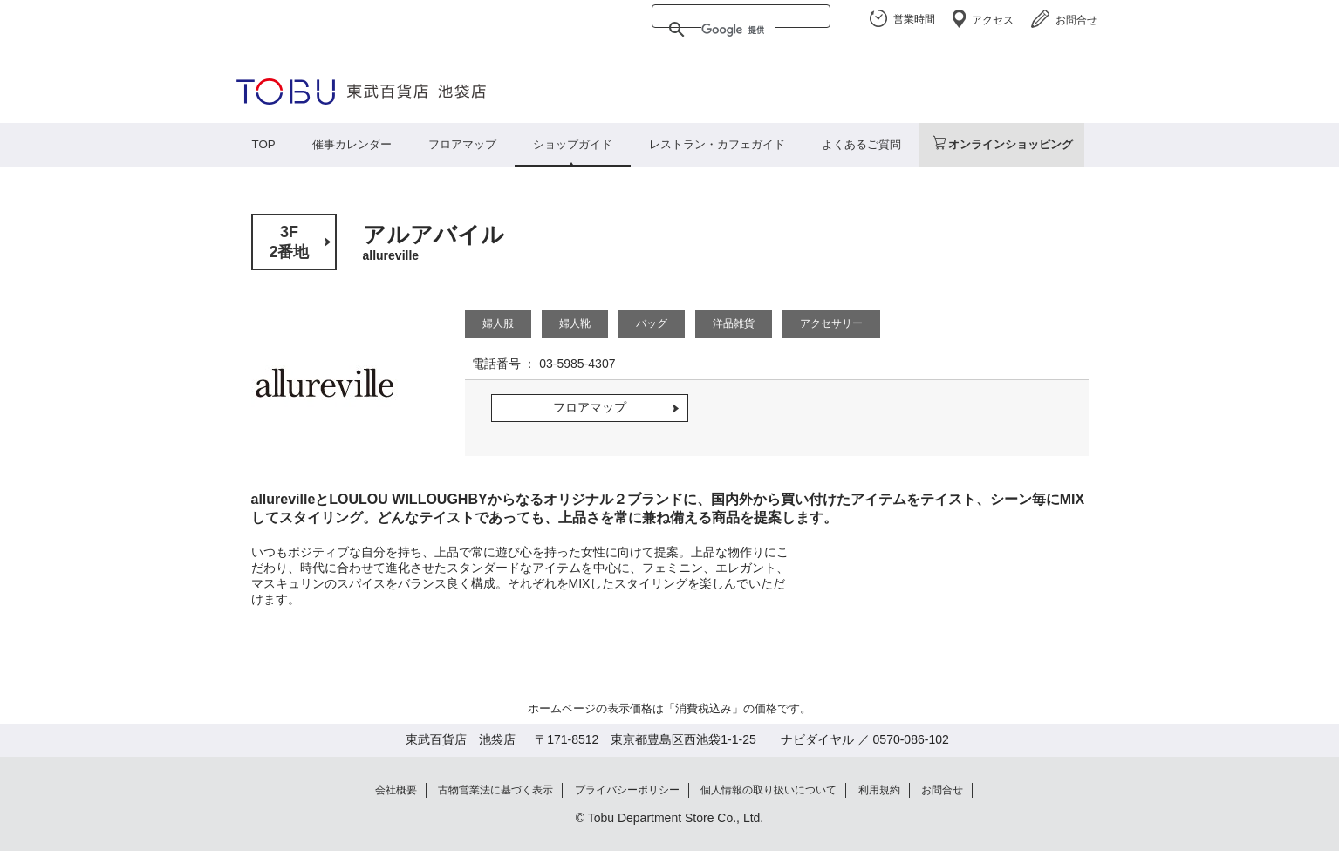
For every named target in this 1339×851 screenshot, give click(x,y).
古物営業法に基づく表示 (495, 790)
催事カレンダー (352, 144)
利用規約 (879, 790)
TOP (264, 144)
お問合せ (1076, 20)
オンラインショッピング (1010, 144)
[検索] (738, 29)
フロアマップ (462, 144)
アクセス (993, 20)
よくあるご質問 (861, 144)
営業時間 (914, 19)
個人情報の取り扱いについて (768, 790)
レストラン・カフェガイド (717, 144)
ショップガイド (572, 144)
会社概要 (396, 790)
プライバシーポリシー (627, 790)
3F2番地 (289, 242)
